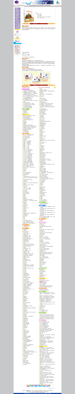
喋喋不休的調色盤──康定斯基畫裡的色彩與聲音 (47, 337)
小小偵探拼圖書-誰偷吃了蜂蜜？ (28, 179)
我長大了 (24, 175)
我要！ (24, 217)
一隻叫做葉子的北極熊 (43, 102)
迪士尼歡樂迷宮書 (26, 132)
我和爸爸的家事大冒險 (43, 192)
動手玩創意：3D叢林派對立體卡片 (28, 128)
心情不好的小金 (42, 118)
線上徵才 (17, 45)
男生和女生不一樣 (26, 113)
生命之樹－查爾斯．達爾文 (44, 349)
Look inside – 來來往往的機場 (27, 154)
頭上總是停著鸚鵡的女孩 (27, 341)
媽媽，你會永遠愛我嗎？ (27, 302)
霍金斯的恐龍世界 (26, 240)
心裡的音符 (25, 304)
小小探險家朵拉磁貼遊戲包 (27, 118)
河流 (40, 228)
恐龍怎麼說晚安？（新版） (27, 236)
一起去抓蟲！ (25, 276)
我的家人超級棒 (42, 149)
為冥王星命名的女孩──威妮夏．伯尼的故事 (46, 376)
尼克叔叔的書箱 (42, 247)
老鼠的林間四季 (42, 250)
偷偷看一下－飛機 (26, 148)
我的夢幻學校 (42, 148)
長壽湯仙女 (25, 335)
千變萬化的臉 (25, 112)
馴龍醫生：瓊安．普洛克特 (44, 381)
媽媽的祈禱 (25, 327)
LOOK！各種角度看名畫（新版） (45, 322)
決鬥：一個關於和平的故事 (44, 256)
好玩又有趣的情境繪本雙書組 (27, 106)
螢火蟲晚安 (25, 299)
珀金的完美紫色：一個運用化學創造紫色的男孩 (47, 380)
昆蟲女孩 (41, 371)
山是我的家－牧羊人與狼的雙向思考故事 (46, 232)
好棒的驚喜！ (25, 202)
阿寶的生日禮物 (25, 298)
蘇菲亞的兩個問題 (42, 98)
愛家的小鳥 (41, 93)
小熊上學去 (25, 342)
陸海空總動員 (25, 215)
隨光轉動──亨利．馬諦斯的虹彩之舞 (45, 336)
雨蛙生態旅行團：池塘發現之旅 (28, 238)
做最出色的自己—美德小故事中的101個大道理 (47, 317)
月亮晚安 (24, 170)
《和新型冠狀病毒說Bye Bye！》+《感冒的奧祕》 (30, 93)
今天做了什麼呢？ (42, 194)
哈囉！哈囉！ (25, 294)
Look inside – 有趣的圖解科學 (27, 158)
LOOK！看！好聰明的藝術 (44, 327)
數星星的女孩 (42, 230)
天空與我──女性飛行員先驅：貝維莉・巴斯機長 (47, 374)
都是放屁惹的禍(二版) (26, 239)
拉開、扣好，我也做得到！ (27, 135)
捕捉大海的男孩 (42, 264)
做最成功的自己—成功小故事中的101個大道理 (47, 318)
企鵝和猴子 (41, 272)
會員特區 (32, 5)
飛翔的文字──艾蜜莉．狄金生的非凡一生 (46, 373)
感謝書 (24, 195)
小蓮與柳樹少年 (42, 146)
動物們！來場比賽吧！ (43, 154)
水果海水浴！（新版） (26, 257)
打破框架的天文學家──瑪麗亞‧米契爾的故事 (46, 382)
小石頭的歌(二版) (42, 231)
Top (53, 388)
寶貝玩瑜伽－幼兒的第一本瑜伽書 (28, 184)
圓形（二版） (42, 95)
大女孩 (41, 186)
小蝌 (40, 97)
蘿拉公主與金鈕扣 (42, 284)
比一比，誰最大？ (26, 278)
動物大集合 (25, 216)
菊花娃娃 (24, 247)
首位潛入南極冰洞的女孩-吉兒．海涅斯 (46, 372)
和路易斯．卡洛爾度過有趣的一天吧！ (45, 366)
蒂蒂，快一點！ (42, 119)
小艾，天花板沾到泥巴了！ (27, 363)
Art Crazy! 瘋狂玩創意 (43, 321)
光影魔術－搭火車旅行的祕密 (27, 283)
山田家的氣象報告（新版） (27, 235)
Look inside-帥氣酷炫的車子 (27, 157)
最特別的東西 (42, 269)
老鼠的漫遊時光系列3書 (43, 267)
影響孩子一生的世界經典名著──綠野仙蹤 (46, 295)
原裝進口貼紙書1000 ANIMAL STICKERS (29, 115)
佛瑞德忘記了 (25, 346)
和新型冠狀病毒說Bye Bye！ (44, 109)
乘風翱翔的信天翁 (42, 124)
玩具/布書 (44, 5)
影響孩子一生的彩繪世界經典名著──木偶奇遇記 (47, 296)
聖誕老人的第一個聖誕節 (43, 176)
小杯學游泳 (41, 139)
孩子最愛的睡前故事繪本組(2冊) (28, 98)
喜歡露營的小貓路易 (43, 163)
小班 (40, 144)
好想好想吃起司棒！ (43, 131)
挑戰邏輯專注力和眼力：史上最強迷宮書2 (29, 127)
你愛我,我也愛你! (25, 174)
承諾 (24, 295)
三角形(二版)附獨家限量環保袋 (27, 340)
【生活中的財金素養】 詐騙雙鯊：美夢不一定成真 (47, 216)
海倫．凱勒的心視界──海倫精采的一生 (46, 353)
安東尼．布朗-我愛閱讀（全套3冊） (28, 221)
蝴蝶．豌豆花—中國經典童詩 (44, 203)
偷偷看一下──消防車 (26, 147)
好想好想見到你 (42, 120)
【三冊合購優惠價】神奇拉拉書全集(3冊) (28, 57)
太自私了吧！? (25, 181)
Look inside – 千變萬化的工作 (27, 149)
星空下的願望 (42, 96)
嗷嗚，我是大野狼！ (43, 169)
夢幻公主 (24, 120)
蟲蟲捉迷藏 (25, 296)
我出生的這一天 (42, 117)
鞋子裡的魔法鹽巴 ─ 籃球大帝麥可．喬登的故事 (47, 348)
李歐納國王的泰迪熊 (43, 123)
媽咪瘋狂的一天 (25, 300)
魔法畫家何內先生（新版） (44, 331)
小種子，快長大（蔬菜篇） (26, 54)
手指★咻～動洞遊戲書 (26, 281)
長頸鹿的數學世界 (42, 166)
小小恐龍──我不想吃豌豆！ (44, 100)
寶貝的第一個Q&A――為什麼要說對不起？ (29, 167)
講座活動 (17, 49)
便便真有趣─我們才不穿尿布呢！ (28, 199)
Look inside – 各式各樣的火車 (27, 159)
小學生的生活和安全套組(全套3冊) (28, 90)
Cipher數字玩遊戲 (26, 131)
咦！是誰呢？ (25, 270)
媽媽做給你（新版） (26, 256)
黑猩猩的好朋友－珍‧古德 (43, 351)
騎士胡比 (24, 269)
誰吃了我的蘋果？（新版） (27, 260)
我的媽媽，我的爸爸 (43, 168)
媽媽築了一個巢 (25, 361)
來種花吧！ (25, 198)
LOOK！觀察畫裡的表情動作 (44, 323)
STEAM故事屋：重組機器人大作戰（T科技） (46, 105)
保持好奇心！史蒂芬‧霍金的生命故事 (45, 370)
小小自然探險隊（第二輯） (44, 311)
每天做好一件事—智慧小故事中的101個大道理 (47, 314)
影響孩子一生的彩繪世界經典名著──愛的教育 (47, 297)
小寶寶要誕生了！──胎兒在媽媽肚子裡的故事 (30, 200)
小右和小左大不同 (42, 173)
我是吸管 (41, 130)
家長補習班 (25, 315)
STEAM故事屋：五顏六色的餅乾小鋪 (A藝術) (46, 103)
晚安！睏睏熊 (25, 338)
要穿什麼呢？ (25, 197)
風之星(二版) (42, 224)
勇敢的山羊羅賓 (42, 233)
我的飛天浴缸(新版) (26, 275)
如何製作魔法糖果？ (43, 187)
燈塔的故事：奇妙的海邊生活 (44, 249)
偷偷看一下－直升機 (26, 145)
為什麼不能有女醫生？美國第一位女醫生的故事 (47, 352)
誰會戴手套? (25, 205)
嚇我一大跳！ (25, 201)
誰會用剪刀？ (25, 206)
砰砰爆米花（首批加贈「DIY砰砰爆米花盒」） (30, 213)
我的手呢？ (25, 169)
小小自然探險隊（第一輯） (44, 310)
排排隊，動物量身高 (26, 322)
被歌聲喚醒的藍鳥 (42, 125)
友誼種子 (24, 271)
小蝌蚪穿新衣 (25, 290)
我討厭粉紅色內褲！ (43, 195)
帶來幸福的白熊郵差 (26, 339)
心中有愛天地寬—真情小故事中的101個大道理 (47, 316)
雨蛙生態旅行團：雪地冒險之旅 (28, 255)
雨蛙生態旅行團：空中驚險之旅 (28, 254)
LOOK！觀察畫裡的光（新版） (44, 325)
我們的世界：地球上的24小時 (44, 242)
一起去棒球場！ (42, 127)
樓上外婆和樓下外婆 (43, 271)
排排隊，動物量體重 (26, 323)
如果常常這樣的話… (26, 279)
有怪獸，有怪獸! (42, 279)
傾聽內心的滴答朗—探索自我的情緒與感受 (46, 252)
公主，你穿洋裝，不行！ (43, 142)
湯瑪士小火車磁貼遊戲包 (27, 116)
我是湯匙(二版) (25, 319)
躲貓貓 (24, 349)
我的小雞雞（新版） (26, 231)
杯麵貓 (41, 198)
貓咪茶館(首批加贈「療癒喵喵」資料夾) (46, 152)
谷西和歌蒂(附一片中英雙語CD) (44, 280)
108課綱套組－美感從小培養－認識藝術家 (29, 92)
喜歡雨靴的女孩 (25, 324)
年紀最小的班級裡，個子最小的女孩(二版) (29, 312)
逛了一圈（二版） (42, 332)
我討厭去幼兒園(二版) (26, 259)
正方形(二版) (25, 348)
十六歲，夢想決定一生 (43, 313)
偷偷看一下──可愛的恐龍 (27, 144)
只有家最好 (25, 364)
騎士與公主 (25, 272)
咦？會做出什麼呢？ (26, 192)
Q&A (33, 390)
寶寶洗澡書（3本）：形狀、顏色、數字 (29, 223)
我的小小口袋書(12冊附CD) (27, 172)
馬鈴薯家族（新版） (26, 251)
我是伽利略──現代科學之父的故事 (45, 367)
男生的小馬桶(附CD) (26, 173)
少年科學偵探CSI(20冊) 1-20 (27, 105)
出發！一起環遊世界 (43, 283)
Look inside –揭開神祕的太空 (27, 155)
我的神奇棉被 (42, 143)
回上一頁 (50, 388)
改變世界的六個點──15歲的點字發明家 (46, 361)
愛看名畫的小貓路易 (43, 162)
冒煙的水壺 (25, 334)
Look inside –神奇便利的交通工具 (28, 153)
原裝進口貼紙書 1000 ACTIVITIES (28, 119)
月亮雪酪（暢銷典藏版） (27, 345)
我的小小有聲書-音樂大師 (27, 166)
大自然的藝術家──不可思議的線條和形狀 (46, 94)
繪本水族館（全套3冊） (26, 102)
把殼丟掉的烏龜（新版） (27, 248)
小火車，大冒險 (25, 357)
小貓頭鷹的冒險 (25, 273)
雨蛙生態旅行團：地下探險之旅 (28, 305)
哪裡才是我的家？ (26, 360)
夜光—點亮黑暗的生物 (43, 175)
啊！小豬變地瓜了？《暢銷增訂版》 (28, 282)
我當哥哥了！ (25, 303)
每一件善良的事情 (42, 225)
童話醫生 (41, 196)
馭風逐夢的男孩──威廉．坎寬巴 (45, 354)
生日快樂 (41, 197)
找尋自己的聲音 (25, 320)
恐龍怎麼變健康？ (26, 318)
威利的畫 (41, 273)
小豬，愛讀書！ (25, 249)
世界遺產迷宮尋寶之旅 (26, 337)
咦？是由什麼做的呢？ (26, 193)
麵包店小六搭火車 (42, 101)
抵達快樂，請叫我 (42, 263)
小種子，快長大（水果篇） (26, 55)
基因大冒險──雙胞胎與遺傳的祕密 (45, 121)
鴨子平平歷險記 (25, 292)
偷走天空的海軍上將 (43, 179)
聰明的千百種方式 (42, 138)
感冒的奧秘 (25, 111)
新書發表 (17, 50)
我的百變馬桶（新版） (26, 274)
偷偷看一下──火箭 (26, 146)
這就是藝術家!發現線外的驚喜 (44, 177)
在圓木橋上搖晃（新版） (27, 233)
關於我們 (36, 5)
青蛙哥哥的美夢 (42, 189)
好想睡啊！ (25, 203)
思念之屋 (24, 359)
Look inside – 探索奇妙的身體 (27, 156)
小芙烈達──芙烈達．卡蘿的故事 (45, 338)
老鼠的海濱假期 (42, 255)
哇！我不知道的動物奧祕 (27, 277)
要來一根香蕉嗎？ (42, 128)
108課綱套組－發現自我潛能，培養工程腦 (29, 91)
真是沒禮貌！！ (25, 180)
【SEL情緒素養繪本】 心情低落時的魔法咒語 (46, 172)
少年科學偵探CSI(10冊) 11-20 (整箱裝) (29, 104)
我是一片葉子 (25, 185)
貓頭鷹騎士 (41, 150)
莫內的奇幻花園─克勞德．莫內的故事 (45, 328)
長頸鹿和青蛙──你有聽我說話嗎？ (28, 344)
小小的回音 (41, 147)
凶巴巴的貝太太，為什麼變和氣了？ (28, 316)
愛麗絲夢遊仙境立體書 (43, 282)
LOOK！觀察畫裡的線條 (43, 324)
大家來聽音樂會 (42, 270)
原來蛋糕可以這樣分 (43, 190)
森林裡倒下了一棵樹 (43, 251)
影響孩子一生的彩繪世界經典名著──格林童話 (47, 292)
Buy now (52, 23)
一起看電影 (25, 358)
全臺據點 (40, 5)
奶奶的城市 (25, 314)
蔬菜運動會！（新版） (26, 252)
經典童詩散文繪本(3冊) (43, 204)
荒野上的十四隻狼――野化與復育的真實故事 (46, 246)
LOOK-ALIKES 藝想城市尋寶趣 (44, 326)
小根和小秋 (25, 230)
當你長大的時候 (42, 234)
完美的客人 (25, 261)
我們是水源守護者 (42, 244)
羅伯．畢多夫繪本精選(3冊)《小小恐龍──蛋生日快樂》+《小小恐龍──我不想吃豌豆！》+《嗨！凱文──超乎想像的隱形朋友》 (30, 96)
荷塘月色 (24, 301)
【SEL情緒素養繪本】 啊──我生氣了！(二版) (30, 176)
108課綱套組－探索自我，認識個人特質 (29, 94)
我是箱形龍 (25, 321)
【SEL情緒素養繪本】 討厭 (44, 171)
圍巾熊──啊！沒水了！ (26, 291)
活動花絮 (44, 390)
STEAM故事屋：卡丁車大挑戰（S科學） (46, 104)
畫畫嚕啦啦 (25, 258)
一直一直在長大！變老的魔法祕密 (45, 243)
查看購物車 (49, 5)
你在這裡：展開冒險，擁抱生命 (44, 248)
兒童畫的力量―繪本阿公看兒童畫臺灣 (45, 330)
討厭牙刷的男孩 (25, 326)
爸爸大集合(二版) (25, 280)
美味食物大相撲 (42, 155)
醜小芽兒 (41, 151)
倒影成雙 (41, 333)
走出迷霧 (41, 227)
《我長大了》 (24, 53)
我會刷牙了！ (25, 194)
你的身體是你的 (42, 153)
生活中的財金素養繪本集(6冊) (44, 217)
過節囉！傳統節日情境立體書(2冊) (28, 222)
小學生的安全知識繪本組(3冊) (27, 107)
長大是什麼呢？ (25, 204)
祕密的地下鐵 (42, 383)
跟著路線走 (25, 297)
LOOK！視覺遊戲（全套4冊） (27, 220)
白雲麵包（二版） (26, 234)
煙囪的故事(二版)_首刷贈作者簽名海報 (45, 226)
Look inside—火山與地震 (27, 152)
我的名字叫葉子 (25, 293)
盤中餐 (41, 266)
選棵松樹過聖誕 (25, 356)
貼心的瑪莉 (25, 317)
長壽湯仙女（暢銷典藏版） (27, 336)
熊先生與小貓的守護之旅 (43, 200)
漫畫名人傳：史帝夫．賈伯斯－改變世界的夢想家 (47, 350)
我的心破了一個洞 (42, 223)
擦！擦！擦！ (25, 168)
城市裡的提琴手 (25, 355)
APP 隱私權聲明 (50, 390)
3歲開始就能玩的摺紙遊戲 (27, 129)
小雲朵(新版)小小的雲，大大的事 (28, 253)
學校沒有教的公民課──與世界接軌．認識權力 (47, 229)
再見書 (24, 196)
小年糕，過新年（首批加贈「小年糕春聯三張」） (47, 178)
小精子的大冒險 (25, 232)
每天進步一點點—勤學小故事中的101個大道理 (47, 315)
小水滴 (24, 219)
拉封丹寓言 (25, 262)
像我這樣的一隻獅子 (43, 110)
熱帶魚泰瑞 (25, 347)
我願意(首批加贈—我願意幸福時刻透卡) (46, 253)
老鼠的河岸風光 (42, 254)
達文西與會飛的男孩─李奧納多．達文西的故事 (47, 329)
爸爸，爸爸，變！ (26, 313)
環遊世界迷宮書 (25, 130)
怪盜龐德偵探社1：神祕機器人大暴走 (45, 298)
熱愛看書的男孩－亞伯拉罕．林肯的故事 (46, 347)
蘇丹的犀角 (41, 241)
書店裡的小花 (42, 145)
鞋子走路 (24, 171)
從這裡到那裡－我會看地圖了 (44, 174)
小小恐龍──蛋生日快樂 (43, 99)
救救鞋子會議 (42, 309)
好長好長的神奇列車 (26, 136)
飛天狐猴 (24, 325)
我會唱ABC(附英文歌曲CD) (44, 289)
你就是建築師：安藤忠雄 (43, 345)
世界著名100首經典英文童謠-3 (44, 290)
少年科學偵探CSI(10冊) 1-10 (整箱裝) (28, 103)
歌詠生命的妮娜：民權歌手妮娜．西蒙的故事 (46, 379)
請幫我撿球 (41, 167)
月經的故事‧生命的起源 (43, 245)
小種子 (24, 218)
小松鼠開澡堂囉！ (26, 214)
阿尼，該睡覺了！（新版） (27, 250)
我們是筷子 (41, 129)
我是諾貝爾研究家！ (26, 362)
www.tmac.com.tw (21, 5)
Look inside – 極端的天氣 (27, 151)
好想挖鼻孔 (41, 191)
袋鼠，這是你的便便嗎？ (27, 137)
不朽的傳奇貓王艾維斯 (43, 375)
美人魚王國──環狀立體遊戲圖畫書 (28, 134)
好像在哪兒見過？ (42, 122)
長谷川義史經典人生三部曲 (27, 99)
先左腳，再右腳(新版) (26, 237)
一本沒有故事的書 (42, 108)
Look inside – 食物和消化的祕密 (28, 150)
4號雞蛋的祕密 (42, 193)
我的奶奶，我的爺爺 (43, 170)
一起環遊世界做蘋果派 (43, 199)
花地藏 (41, 265)
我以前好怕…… (25, 343)
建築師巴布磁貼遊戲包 (26, 117)
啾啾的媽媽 (41, 188)
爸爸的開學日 (42, 126)
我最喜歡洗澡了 (25, 229)
